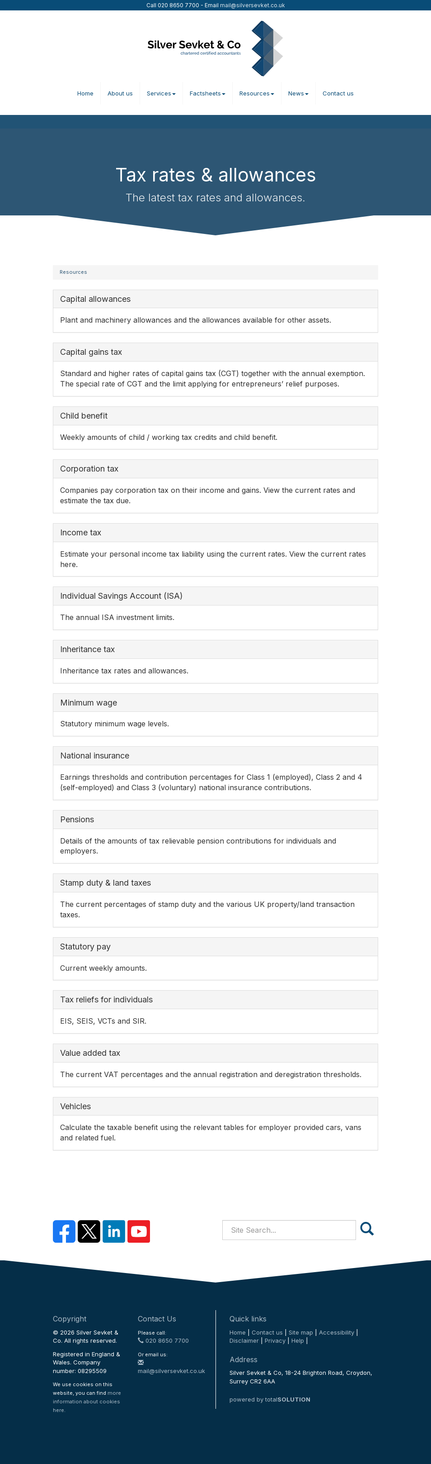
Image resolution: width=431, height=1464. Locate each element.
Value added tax (90, 1053)
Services (161, 93)
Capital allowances (95, 299)
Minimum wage (88, 702)
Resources (256, 93)
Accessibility (336, 1332)
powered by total (270, 1399)
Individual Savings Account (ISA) (121, 596)
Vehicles (75, 1106)
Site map (301, 1332)
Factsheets (207, 93)
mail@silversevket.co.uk (252, 5)
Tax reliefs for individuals (106, 999)
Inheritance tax (87, 649)
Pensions (77, 819)
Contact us (338, 93)
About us (120, 93)
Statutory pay (85, 946)
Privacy (275, 1340)
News (298, 93)
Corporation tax (89, 468)
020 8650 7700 (163, 1340)
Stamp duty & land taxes (105, 882)
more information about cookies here (87, 1401)
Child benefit (84, 415)
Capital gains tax (91, 352)
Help (297, 1340)
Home (85, 93)
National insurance (94, 755)
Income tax (80, 532)
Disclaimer (244, 1340)
